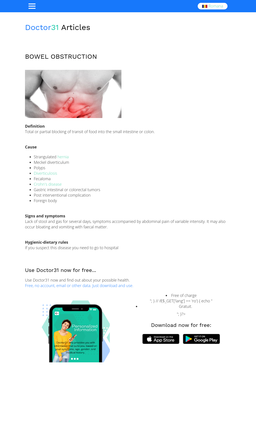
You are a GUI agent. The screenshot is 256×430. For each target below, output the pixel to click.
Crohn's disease (48, 184)
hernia (63, 156)
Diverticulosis (45, 173)
